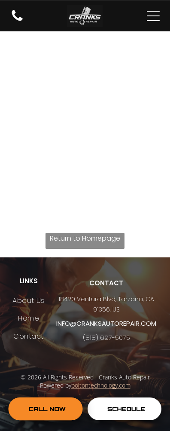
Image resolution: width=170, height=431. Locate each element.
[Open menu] (153, 15)
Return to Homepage (85, 238)
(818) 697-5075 (106, 337)
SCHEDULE (126, 409)
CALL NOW (47, 408)
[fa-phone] (17, 20)
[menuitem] (28, 300)
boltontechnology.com (101, 385)
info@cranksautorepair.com (106, 323)
